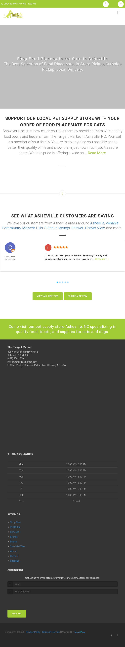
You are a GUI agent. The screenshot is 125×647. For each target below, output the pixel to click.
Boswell (77, 228)
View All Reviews (47, 296)
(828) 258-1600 (15, 358)
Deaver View (95, 228)
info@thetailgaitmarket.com (22, 361)
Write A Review (77, 296)
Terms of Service (51, 632)
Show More (101, 259)
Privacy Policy (33, 632)
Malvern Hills (32, 228)
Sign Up (17, 613)
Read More (97, 153)
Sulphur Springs (57, 228)
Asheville (97, 223)
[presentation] (25, 600)
